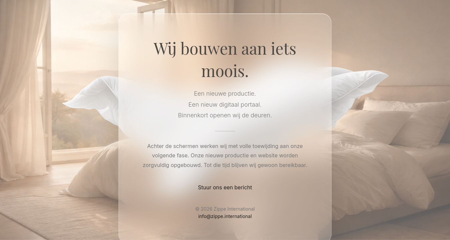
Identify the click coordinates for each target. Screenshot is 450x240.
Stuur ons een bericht (225, 187)
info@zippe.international (225, 216)
